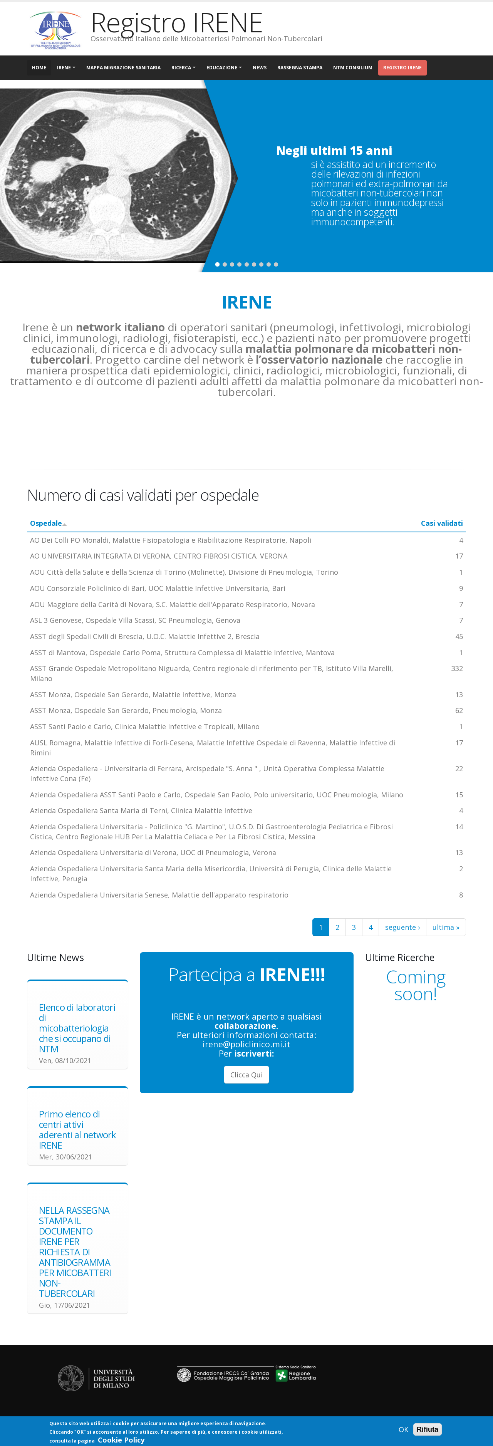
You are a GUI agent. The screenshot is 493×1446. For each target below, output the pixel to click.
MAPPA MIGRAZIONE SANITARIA (123, 67)
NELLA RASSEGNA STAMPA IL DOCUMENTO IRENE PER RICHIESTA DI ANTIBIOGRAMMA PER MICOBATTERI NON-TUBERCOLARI (75, 1252)
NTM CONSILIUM (352, 67)
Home (39, 67)
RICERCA (181, 67)
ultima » (446, 927)
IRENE (64, 67)
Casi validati (442, 523)
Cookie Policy (121, 1440)
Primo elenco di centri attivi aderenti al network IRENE (77, 1129)
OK (403, 1429)
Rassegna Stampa (299, 67)
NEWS (260, 67)
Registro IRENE (402, 67)
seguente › (402, 927)
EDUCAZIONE (221, 67)
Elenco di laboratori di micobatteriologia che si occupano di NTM (77, 1028)
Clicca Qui (246, 1074)
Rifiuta (427, 1429)
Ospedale (48, 523)
